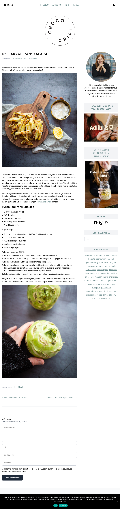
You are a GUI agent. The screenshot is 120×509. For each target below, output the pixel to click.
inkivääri (108, 262)
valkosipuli (105, 298)
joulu (114, 262)
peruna (96, 284)
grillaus (100, 262)
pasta (90, 284)
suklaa (99, 295)
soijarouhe (91, 295)
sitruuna (112, 291)
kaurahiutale (110, 266)
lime (87, 277)
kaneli (101, 266)
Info (67, 5)
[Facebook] (5, 5)
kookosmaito (91, 273)
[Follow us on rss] (107, 223)
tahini (105, 295)
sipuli (105, 291)
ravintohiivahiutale (94, 291)
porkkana (111, 284)
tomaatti (96, 298)
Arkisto (56, 5)
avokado (98, 255)
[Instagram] (9, 5)
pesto (103, 284)
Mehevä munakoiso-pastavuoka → (62, 397)
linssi (92, 277)
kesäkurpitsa (102, 269)
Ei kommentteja (19, 58)
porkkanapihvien (43, 201)
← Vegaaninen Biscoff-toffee (14, 397)
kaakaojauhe (92, 266)
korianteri (102, 273)
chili (112, 259)
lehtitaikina (112, 273)
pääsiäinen (106, 287)
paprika (109, 280)
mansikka (113, 277)
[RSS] (12, 5)
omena (102, 280)
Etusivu (44, 5)
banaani (106, 255)
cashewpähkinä (103, 259)
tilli (110, 295)
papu (116, 280)
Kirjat (76, 5)
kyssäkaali (18, 387)
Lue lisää (63, 505)
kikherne (113, 269)
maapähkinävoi (101, 277)
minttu (95, 280)
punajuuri (96, 287)
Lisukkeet (33, 58)
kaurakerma (91, 269)
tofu (114, 295)
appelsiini (89, 255)
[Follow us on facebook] (96, 223)
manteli (87, 280)
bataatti (91, 259)
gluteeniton (91, 262)
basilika (114, 255)
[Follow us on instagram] (101, 223)
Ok (56, 505)
